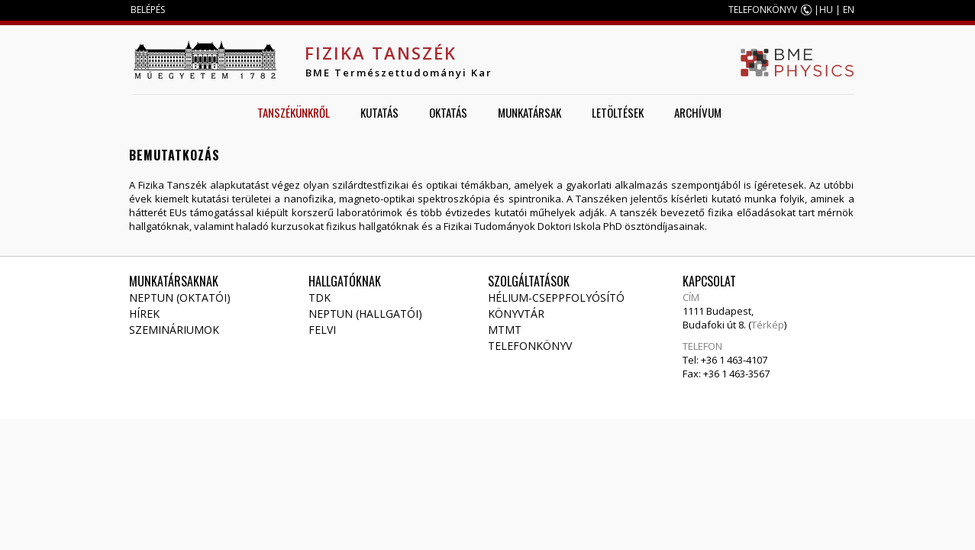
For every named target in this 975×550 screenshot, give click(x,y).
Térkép (767, 325)
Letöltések (618, 112)
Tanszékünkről (293, 112)
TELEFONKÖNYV (762, 9)
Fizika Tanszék (381, 52)
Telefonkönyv (530, 345)
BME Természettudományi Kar (398, 72)
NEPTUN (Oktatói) (180, 297)
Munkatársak (529, 112)
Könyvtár (516, 313)
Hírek (144, 313)
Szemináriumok (174, 329)
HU (826, 9)
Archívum (698, 112)
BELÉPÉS (148, 9)
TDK (319, 297)
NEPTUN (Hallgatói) (365, 313)
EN (848, 9)
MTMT (504, 329)
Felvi (322, 329)
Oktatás (448, 112)
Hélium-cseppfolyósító (556, 297)
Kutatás (379, 112)
